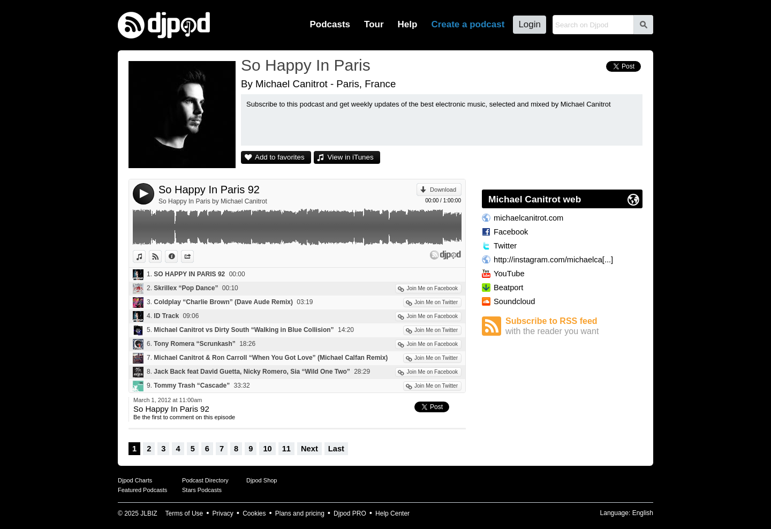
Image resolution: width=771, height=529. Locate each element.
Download (443, 189)
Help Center (392, 513)
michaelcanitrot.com (528, 218)
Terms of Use (184, 513)
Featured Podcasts (142, 490)
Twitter (505, 245)
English (642, 513)
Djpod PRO (350, 513)
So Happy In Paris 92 (209, 189)
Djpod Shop (261, 480)
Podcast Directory (205, 480)
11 (286, 448)
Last (336, 448)
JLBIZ (148, 513)
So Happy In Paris (306, 65)
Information (177, 256)
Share (193, 256)
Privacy (223, 513)
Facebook (511, 232)
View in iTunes (351, 157)
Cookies (254, 513)
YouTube (509, 273)
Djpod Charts (135, 480)
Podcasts (329, 24)
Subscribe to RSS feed (573, 326)
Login (529, 24)
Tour (374, 24)
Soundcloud (514, 301)
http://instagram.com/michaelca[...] (553, 259)
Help (408, 24)
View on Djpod (161, 256)
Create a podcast (467, 24)
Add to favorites (280, 157)
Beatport (508, 287)
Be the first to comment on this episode (184, 417)
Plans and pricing (299, 513)
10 (267, 448)
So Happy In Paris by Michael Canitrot (212, 201)
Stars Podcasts (202, 490)
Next (309, 448)
